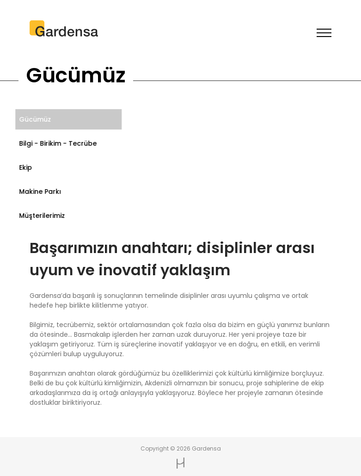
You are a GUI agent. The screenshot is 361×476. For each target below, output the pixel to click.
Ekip (23, 167)
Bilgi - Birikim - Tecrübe (56, 143)
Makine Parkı (38, 191)
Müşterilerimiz (40, 215)
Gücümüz (33, 119)
